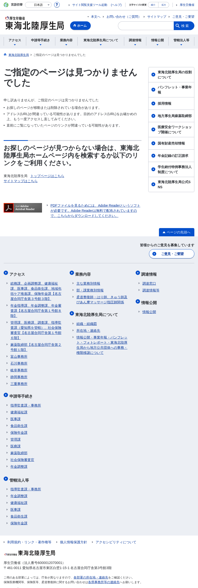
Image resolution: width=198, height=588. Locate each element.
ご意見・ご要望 (183, 16)
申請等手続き (22, 392)
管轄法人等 (20, 474)
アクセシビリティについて (116, 535)
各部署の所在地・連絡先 (90, 570)
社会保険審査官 (22, 455)
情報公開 (150, 299)
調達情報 (150, 273)
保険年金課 (18, 428)
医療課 (15, 441)
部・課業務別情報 (90, 288)
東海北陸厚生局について (97, 311)
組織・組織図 (86, 319)
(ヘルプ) (116, 5)
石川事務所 (18, 361)
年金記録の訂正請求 (173, 156)
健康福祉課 (18, 407)
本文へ (95, 16)
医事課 (15, 414)
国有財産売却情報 (171, 143)
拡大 (164, 4)
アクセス (18, 273)
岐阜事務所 (18, 367)
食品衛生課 (18, 421)
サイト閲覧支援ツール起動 (89, 5)
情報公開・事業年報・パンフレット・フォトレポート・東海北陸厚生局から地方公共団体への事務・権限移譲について (101, 340)
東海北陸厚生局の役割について (175, 74)
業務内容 (84, 273)
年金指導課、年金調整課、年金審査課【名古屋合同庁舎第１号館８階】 (35, 308)
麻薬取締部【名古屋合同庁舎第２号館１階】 (35, 344)
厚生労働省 (187, 5)
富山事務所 (18, 354)
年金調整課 (18, 462)
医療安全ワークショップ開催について (175, 129)
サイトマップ (156, 16)
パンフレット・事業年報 (175, 89)
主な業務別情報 (88, 281)
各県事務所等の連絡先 (102, 575)
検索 (185, 26)
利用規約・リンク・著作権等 (29, 535)
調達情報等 (150, 288)
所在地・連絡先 (88, 326)
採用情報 (164, 103)
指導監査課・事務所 (25, 400)
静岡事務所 (18, 374)
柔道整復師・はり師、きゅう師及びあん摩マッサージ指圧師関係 (101, 296)
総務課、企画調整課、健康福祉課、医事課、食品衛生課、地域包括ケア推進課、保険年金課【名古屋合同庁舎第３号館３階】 (35, 288)
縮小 (153, 4)
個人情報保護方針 (73, 535)
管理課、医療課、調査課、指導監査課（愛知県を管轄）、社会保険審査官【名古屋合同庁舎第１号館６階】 (35, 327)
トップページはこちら (47, 176)
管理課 (15, 434)
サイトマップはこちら (21, 181)
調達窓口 (149, 281)
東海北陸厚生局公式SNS (174, 184)
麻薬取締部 (18, 448)
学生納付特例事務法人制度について (175, 169)
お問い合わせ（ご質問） (124, 16)
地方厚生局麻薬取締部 (175, 116)
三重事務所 (18, 381)
